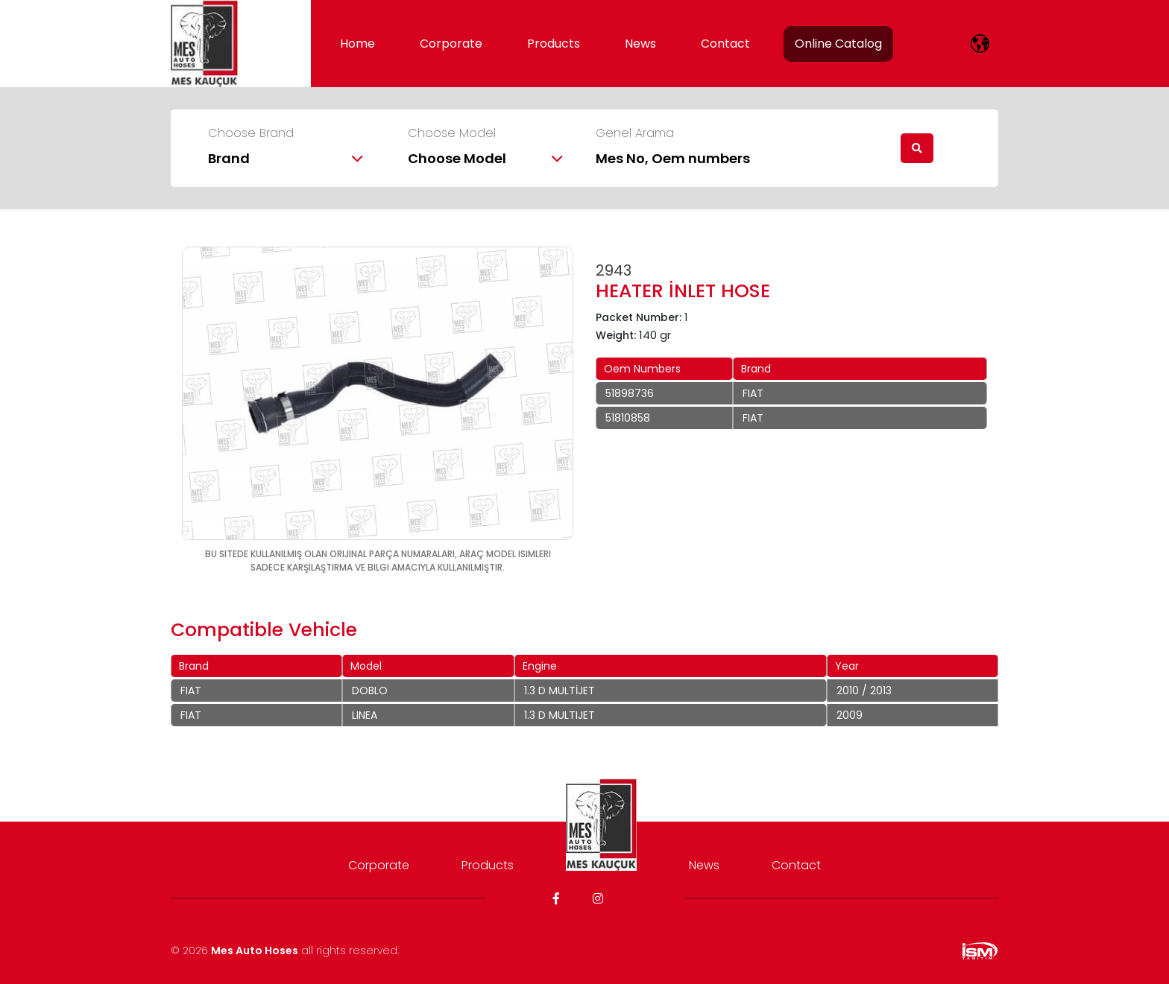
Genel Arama (635, 133)
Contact (725, 43)
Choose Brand (251, 133)
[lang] (980, 43)
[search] (917, 148)
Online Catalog (838, 43)
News (640, 43)
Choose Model (452, 133)
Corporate (451, 43)
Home (357, 43)
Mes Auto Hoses (254, 950)
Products (553, 43)
